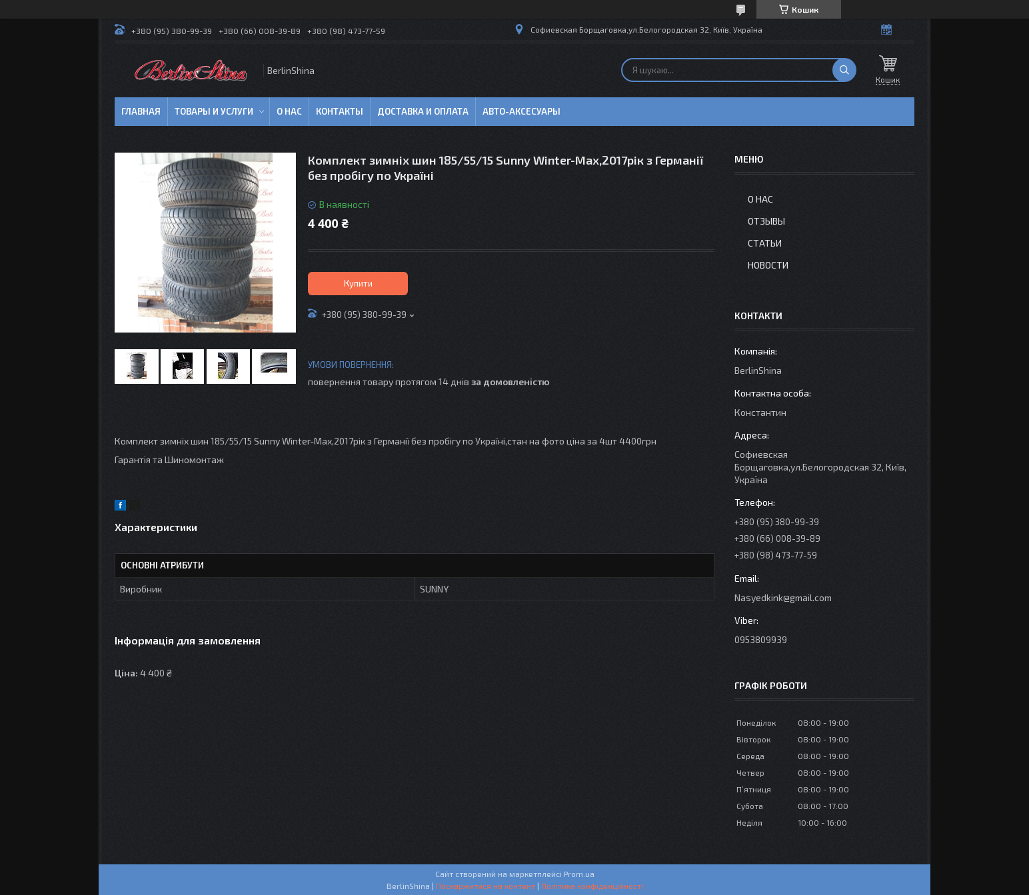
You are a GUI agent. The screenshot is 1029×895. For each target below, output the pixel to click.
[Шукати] (844, 70)
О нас (289, 111)
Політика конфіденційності (592, 885)
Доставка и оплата (423, 111)
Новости (768, 265)
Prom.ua (579, 873)
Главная (141, 111)
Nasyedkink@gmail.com (783, 597)
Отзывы (766, 221)
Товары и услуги (214, 111)
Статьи (765, 243)
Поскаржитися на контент (485, 885)
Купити (358, 283)
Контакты (339, 111)
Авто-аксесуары (521, 111)
